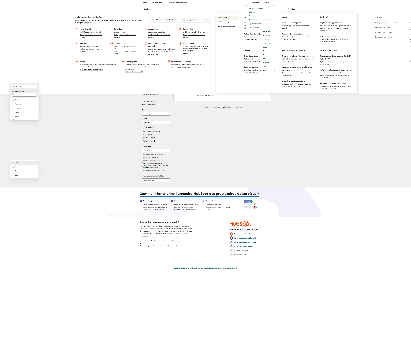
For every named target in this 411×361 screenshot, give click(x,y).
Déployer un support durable (331, 23)
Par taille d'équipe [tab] (228, 22)
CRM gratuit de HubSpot (163, 20)
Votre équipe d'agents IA (134, 72)
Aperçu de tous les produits (195, 20)
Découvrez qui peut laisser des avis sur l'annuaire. (158, 246)
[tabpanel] (299, 53)
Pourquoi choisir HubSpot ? (384, 32)
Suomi (265, 47)
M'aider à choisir (189, 53)
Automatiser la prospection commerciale (336, 70)
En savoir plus (153, 54)
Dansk (265, 51)
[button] (155, 110)
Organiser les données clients (293, 81)
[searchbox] (156, 150)
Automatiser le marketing (254, 34)
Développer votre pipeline (292, 23)
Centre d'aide (157, 2)
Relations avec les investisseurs (260, 20)
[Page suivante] (229, 107)
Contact (251, 16)
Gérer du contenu (251, 67)
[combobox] (24, 86)
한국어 (265, 70)
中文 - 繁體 (266, 39)
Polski (265, 59)
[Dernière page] (239, 107)
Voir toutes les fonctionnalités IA (91, 70)
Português (266, 35)
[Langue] (156, 122)
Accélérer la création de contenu (333, 83)
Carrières (252, 12)
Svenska (266, 63)
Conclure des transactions (292, 34)
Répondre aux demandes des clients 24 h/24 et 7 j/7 (335, 57)
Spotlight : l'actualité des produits (386, 23)
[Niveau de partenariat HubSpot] (156, 180)
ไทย (264, 66)
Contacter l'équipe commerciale (176, 2)
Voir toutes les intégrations (180, 67)
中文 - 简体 (266, 43)
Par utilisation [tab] (228, 18)
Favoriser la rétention (328, 36)
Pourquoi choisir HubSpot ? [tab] (228, 26)
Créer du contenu (251, 56)
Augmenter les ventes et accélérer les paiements (297, 68)
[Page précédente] (216, 107)
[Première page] (205, 107)
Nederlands (267, 31)
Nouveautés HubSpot (382, 27)
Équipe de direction (256, 24)
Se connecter (256, 2)
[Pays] (156, 114)
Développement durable (383, 37)
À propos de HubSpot (256, 8)
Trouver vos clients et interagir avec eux (297, 56)
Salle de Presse (254, 28)
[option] (24, 91)
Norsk (265, 55)
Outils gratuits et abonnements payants (91, 36)
